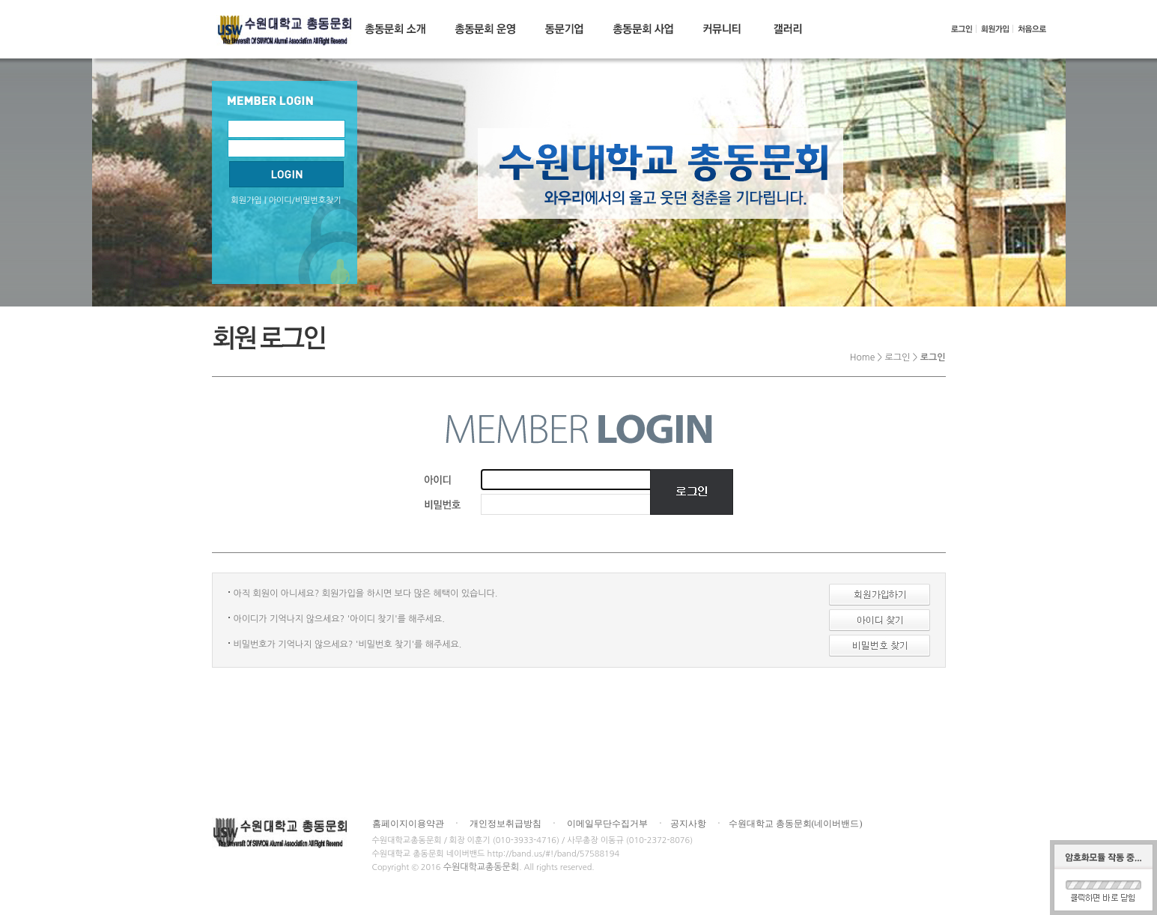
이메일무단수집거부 (607, 823)
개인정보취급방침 (505, 823)
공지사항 (688, 823)
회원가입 (246, 200)
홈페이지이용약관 (408, 823)
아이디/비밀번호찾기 (305, 200)
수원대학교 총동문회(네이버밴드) (796, 823)
